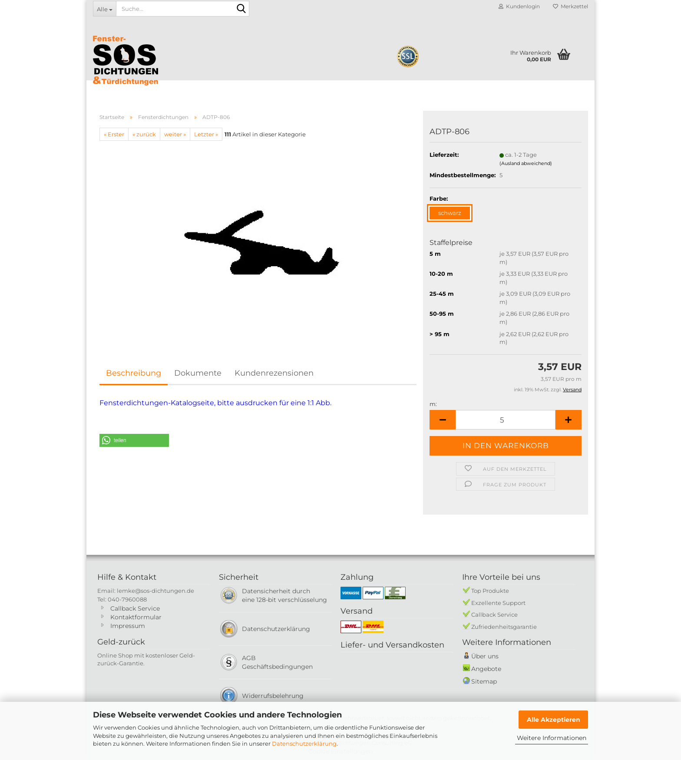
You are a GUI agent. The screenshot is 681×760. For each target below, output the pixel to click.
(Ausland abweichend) (525, 163)
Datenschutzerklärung (304, 743)
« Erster (114, 134)
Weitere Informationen (551, 738)
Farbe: (439, 198)
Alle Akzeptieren (553, 720)
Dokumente (197, 373)
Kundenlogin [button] (519, 6)
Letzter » (206, 134)
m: (433, 403)
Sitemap (484, 681)
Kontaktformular (136, 617)
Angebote (486, 669)
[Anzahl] (505, 420)
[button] (443, 420)
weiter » (175, 134)
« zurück (144, 134)
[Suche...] (104, 9)
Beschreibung (133, 373)
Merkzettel (570, 6)
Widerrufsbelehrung (273, 696)
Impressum (127, 626)
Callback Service (135, 608)
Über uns (485, 656)
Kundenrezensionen (274, 373)
